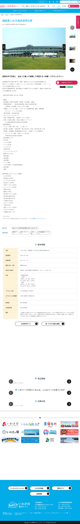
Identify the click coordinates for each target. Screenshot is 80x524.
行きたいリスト (73, 6)
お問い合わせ (18, 514)
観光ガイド (60, 488)
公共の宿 (32, 232)
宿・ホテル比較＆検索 (52, 324)
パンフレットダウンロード (52, 512)
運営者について (7, 512)
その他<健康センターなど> (43, 232)
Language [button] (41, 1)
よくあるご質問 (7, 514)
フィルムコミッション (17, 488)
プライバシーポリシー (21, 512)
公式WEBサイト (26, 324)
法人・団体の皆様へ (36, 512)
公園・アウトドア (24, 232)
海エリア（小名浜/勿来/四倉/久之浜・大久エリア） (25, 228)
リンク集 (65, 512)
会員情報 (39, 494)
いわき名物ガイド (78, 22)
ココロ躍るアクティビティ (37, 218)
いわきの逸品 (39, 488)
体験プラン (15, 232)
